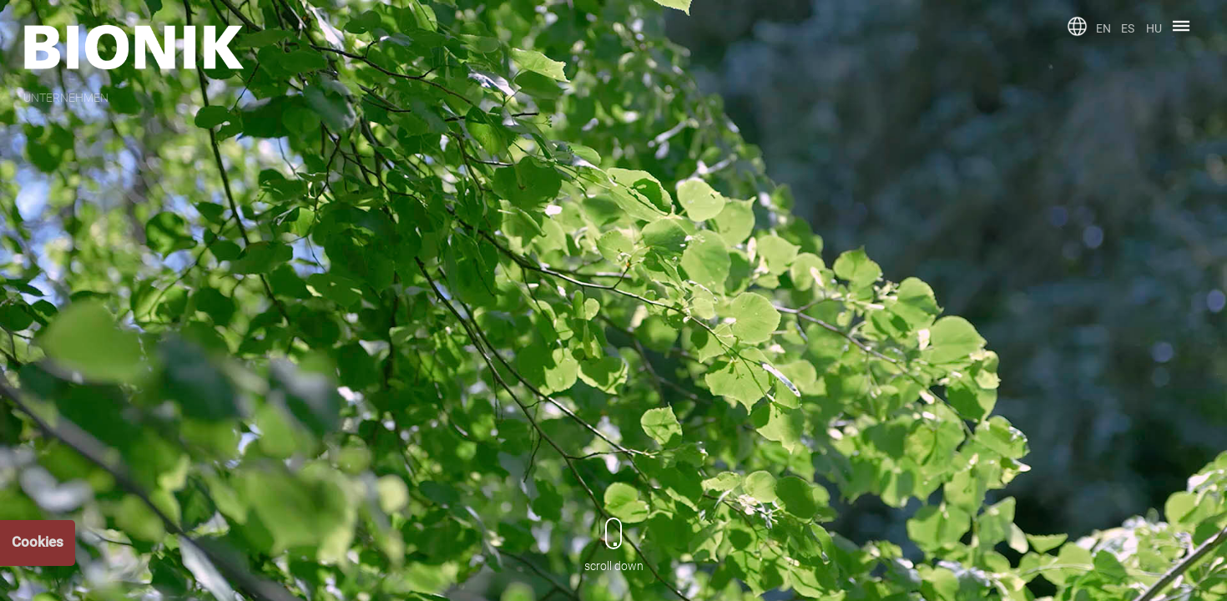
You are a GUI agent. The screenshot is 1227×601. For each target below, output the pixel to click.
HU (1154, 28)
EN (1103, 28)
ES (1127, 28)
